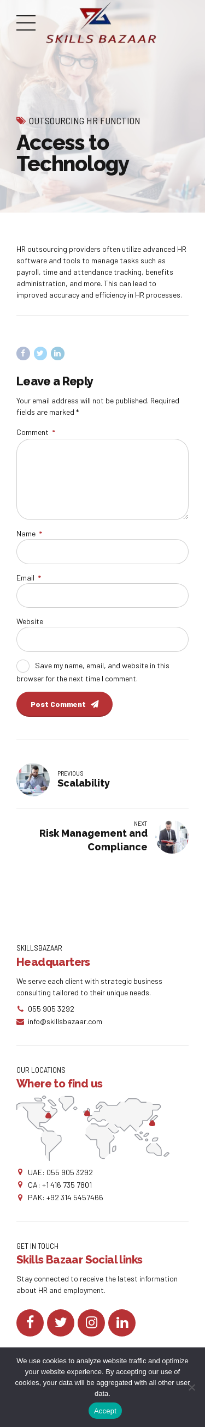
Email (28, 577)
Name (29, 533)
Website (29, 621)
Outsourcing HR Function (84, 120)
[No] (191, 1387)
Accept (105, 1411)
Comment (35, 432)
